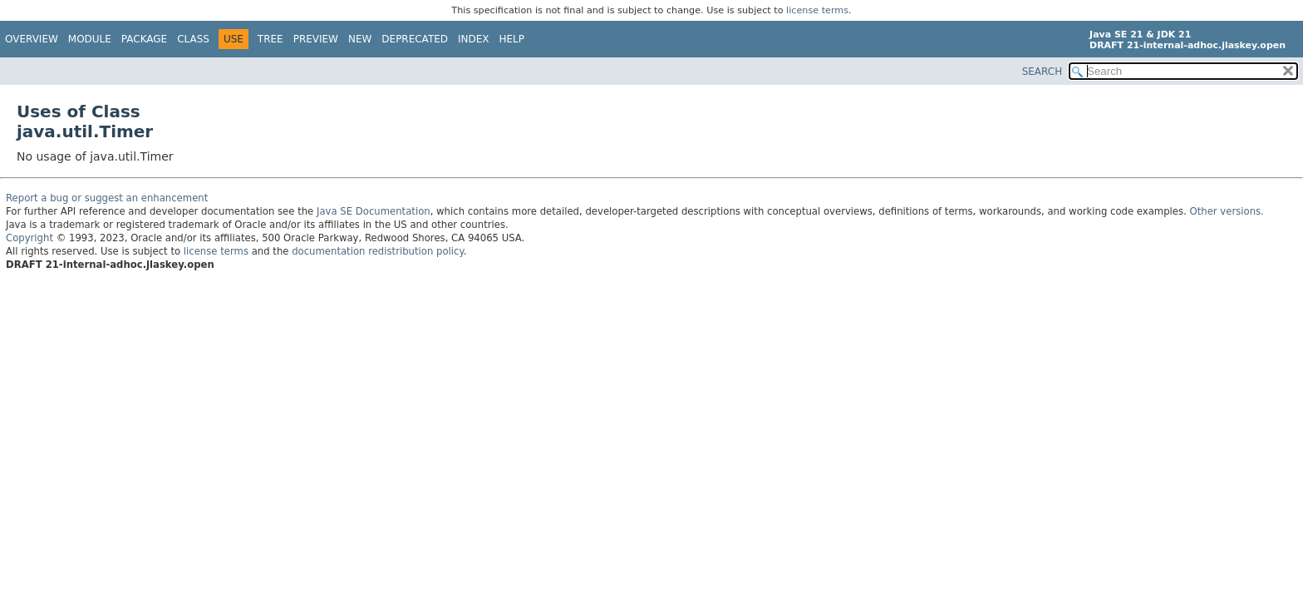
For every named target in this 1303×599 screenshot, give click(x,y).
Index (473, 39)
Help (512, 39)
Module (89, 39)
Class (193, 39)
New (359, 39)
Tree (270, 39)
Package (144, 39)
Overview (31, 39)
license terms (817, 10)
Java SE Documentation (373, 211)
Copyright (29, 238)
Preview (315, 39)
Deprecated (414, 39)
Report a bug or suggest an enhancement (107, 198)
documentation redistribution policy (377, 251)
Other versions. (1227, 211)
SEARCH (1042, 71)
